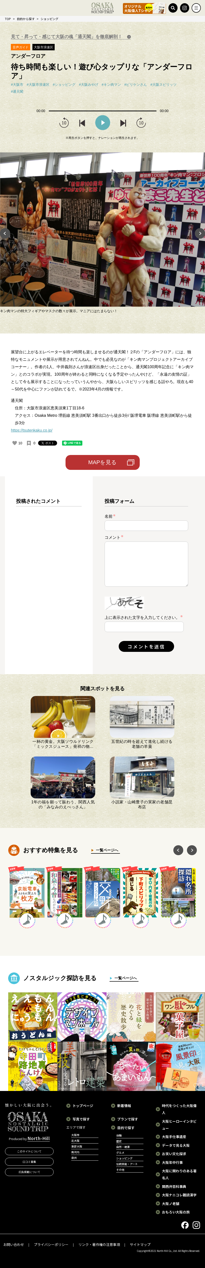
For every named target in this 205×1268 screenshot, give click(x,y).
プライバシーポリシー (51, 1244)
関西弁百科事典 (174, 1186)
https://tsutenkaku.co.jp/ (31, 430)
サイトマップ (140, 1244)
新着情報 (124, 1105)
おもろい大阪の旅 (176, 1211)
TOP (8, 19)
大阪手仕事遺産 (174, 1136)
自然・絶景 (123, 1147)
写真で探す (81, 1119)
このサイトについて (29, 1151)
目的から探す (26, 19)
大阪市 (75, 1135)
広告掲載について (29, 1172)
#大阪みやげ (88, 85)
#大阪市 (17, 85)
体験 (119, 1135)
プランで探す (127, 1119)
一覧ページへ (106, 850)
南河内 (75, 1152)
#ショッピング (64, 85)
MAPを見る (102, 462)
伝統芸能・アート (127, 1164)
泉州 (74, 1158)
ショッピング (49, 19)
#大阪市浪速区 (38, 85)
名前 (110, 516)
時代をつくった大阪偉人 (179, 1109)
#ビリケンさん (135, 85)
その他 (120, 1170)
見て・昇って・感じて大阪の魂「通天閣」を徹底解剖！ (67, 36)
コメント (114, 537)
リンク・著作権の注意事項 (99, 1244)
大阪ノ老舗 (170, 1203)
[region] (49, 579)
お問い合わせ (13, 1244)
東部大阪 (76, 1146)
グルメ (120, 1152)
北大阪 (75, 1141)
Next (200, 233)
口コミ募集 (29, 1162)
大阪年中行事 (172, 1162)
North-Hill (38, 1138)
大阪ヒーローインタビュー (179, 1125)
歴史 (119, 1141)
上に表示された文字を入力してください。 (142, 617)
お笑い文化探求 (174, 1153)
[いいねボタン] (14, 443)
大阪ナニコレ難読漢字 (179, 1194)
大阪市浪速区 (43, 47)
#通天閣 (17, 91)
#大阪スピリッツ (163, 85)
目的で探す (126, 1127)
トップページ (82, 1105)
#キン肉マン (111, 85)
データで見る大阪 (176, 1145)
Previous (5, 233)
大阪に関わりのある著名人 (179, 1174)
